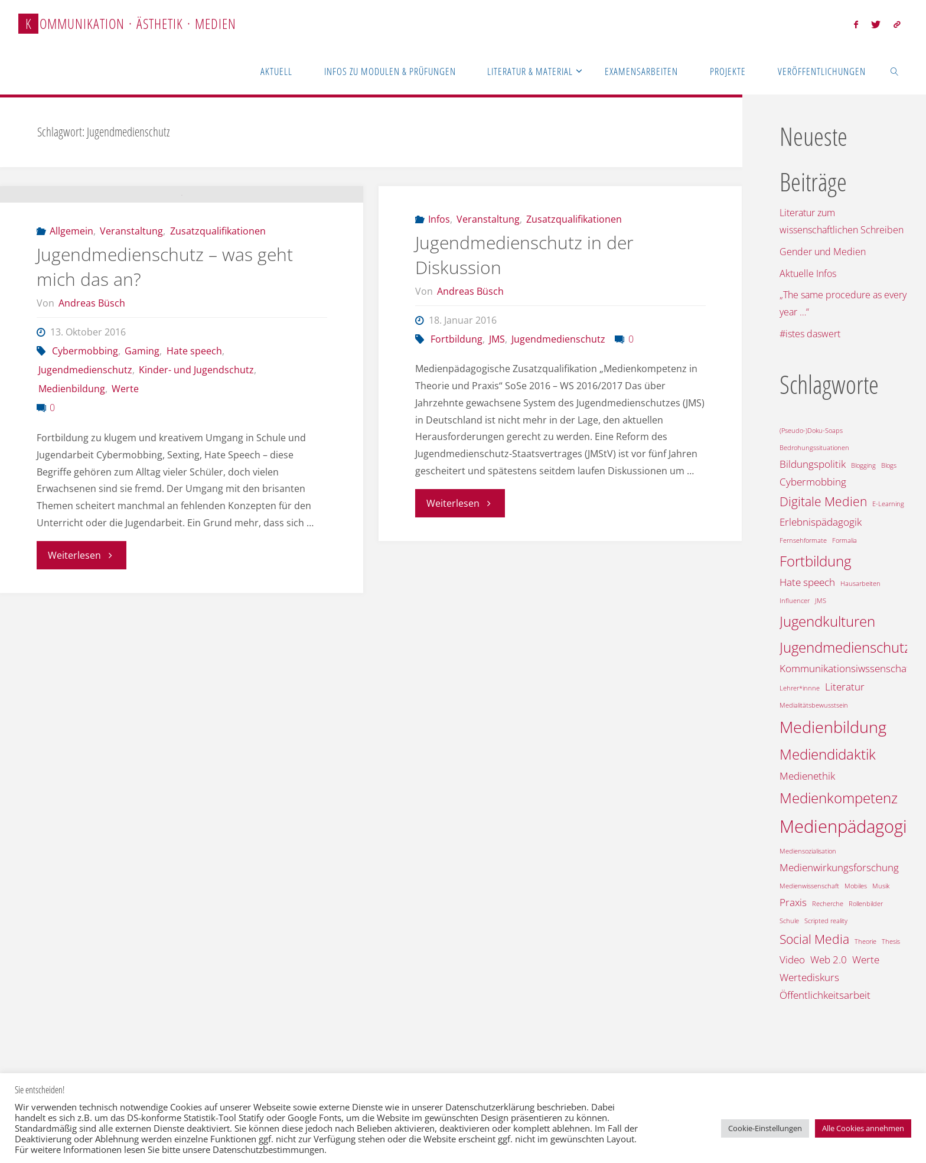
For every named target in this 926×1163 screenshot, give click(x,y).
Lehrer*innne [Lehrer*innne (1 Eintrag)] (800, 688)
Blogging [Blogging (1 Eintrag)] (863, 465)
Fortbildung (456, 339)
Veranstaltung (131, 332)
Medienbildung (71, 490)
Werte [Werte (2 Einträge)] (865, 959)
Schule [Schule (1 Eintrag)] (789, 921)
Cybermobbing (85, 452)
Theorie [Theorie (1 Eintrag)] (865, 941)
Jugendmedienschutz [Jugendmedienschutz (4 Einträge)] (845, 647)
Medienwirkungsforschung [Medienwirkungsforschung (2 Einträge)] (839, 867)
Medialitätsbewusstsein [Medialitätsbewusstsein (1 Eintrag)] (814, 705)
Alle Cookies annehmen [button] (863, 1128)
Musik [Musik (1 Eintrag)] (880, 886)
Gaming (142, 452)
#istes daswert (810, 333)
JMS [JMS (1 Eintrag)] (820, 601)
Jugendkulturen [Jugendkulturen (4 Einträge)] (827, 621)
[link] (894, 71)
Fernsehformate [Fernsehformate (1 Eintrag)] (803, 540)
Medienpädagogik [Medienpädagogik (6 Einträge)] (847, 826)
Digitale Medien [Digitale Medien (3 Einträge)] (823, 501)
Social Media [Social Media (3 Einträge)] (814, 939)
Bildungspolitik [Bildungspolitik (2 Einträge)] (813, 464)
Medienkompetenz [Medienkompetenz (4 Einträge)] (839, 797)
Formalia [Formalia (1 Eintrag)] (844, 540)
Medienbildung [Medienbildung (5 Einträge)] (833, 727)
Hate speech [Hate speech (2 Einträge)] (807, 582)
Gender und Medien (823, 251)
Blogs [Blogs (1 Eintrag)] (888, 465)
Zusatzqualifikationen (218, 332)
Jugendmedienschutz (85, 471)
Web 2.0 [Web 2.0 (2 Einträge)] (828, 959)
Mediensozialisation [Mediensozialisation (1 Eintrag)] (808, 851)
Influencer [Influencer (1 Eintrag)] (795, 601)
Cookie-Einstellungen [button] (765, 1128)
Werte (125, 490)
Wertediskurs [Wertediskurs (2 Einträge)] (809, 977)
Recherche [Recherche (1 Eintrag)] (827, 904)
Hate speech (194, 452)
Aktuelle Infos (808, 273)
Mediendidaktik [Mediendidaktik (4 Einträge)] (828, 754)
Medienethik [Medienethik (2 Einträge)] (807, 776)
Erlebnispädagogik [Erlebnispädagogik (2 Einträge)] (821, 522)
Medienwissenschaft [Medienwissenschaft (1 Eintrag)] (809, 886)
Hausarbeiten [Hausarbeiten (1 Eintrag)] (860, 583)
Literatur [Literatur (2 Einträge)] (845, 686)
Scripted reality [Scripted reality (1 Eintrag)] (825, 921)
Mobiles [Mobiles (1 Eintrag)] (856, 886)
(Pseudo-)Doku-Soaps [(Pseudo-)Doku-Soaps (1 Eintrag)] (811, 430)
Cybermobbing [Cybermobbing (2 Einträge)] (813, 481)
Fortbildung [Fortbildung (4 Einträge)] (815, 561)
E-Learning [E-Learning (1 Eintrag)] (888, 504)
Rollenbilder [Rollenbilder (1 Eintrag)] (866, 904)
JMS (497, 339)
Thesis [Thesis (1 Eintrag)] (891, 941)
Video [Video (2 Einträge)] (792, 959)
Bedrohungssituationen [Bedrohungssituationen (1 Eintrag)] (814, 448)
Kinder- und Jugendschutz (196, 471)
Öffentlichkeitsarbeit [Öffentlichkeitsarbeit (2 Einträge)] (825, 995)
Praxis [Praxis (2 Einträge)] (793, 902)
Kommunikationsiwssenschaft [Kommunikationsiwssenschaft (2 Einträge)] (846, 668)
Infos (439, 219)
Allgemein (71, 332)
